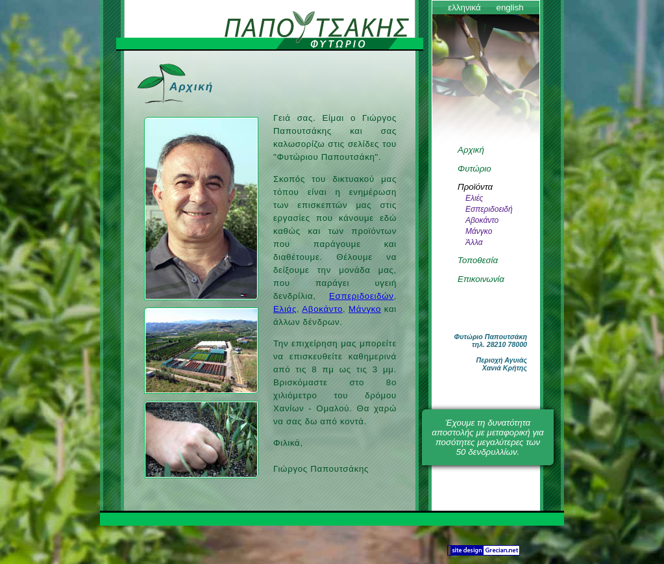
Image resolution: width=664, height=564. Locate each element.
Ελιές (474, 198)
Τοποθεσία (478, 260)
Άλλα (474, 242)
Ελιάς (285, 309)
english (509, 7)
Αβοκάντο (322, 309)
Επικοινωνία (481, 279)
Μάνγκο (365, 309)
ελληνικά (464, 7)
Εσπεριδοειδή (489, 209)
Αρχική (471, 150)
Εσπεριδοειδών (361, 296)
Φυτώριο (474, 168)
